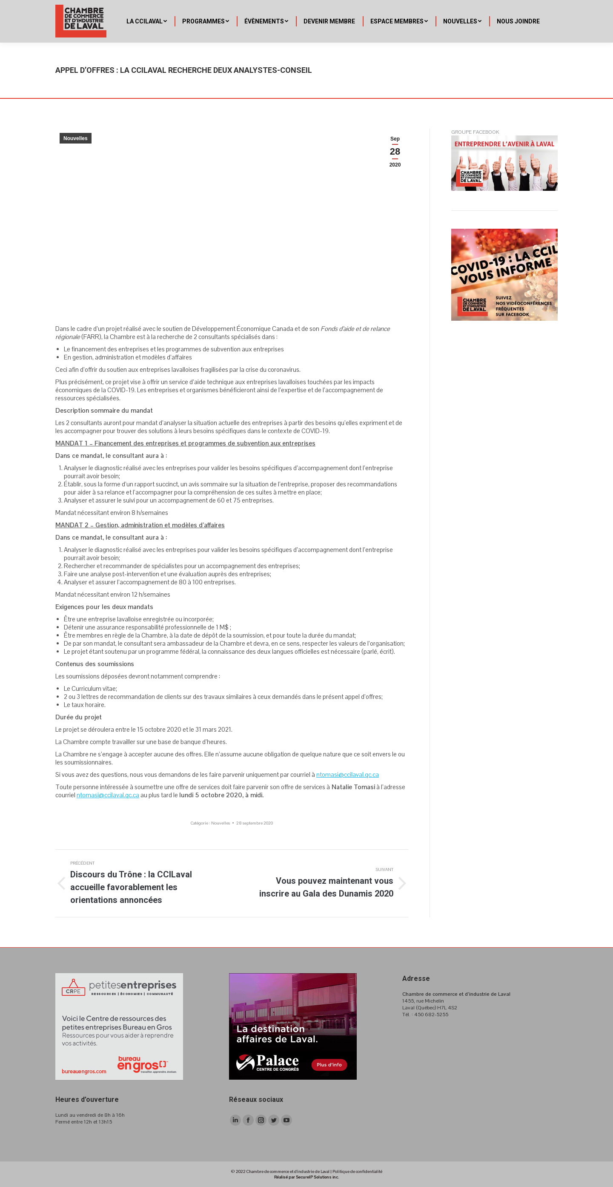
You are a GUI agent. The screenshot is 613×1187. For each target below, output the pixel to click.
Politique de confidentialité (357, 1171)
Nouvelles (75, 138)
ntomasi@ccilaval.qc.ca (347, 774)
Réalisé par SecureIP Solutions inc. (306, 1177)
